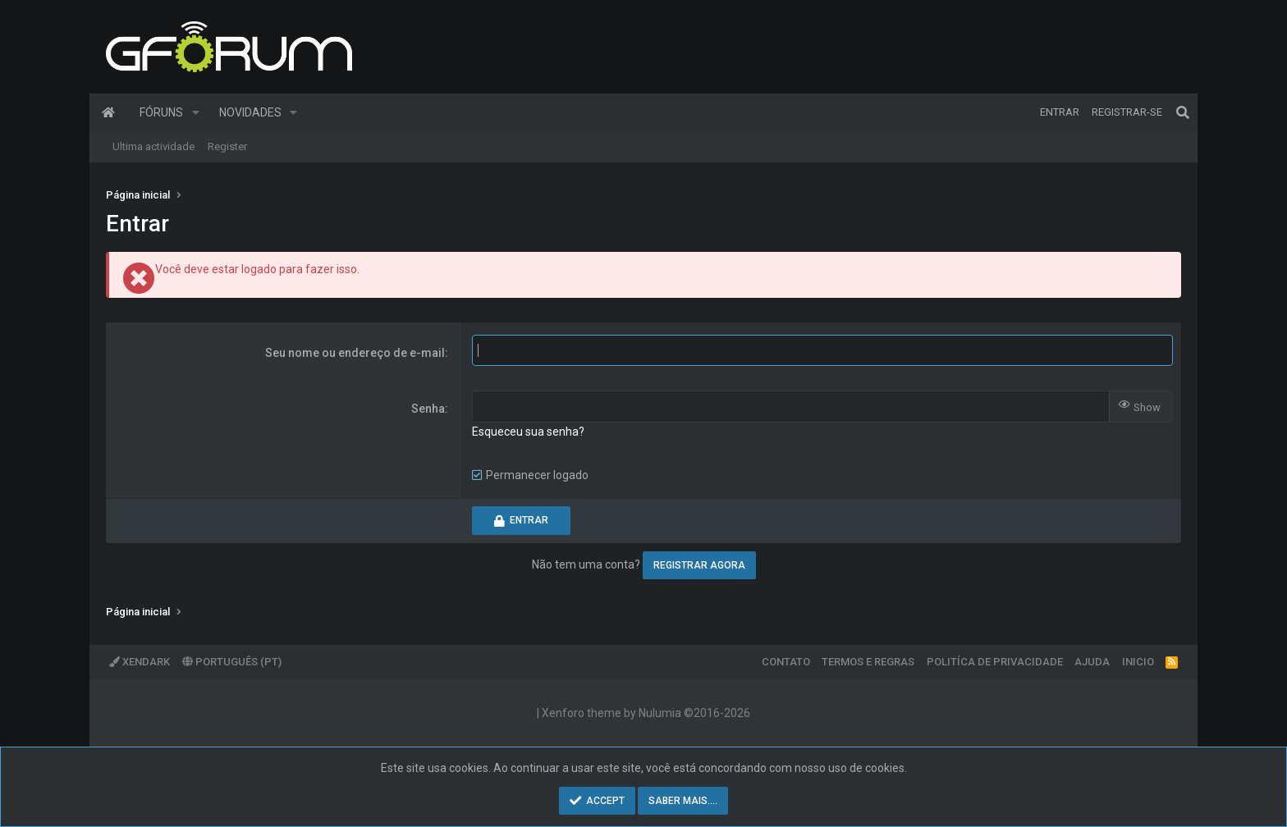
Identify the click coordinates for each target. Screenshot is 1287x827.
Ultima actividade (153, 146)
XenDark (139, 662)
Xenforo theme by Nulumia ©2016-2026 (646, 713)
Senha (428, 408)
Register (227, 146)
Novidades (250, 112)
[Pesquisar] (1183, 112)
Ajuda (1092, 662)
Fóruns (161, 112)
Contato (786, 662)
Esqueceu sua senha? (528, 431)
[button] (196, 112)
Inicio (1138, 662)
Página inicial (108, 112)
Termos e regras (868, 662)
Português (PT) (232, 662)
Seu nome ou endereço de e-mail (355, 352)
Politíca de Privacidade (995, 662)
